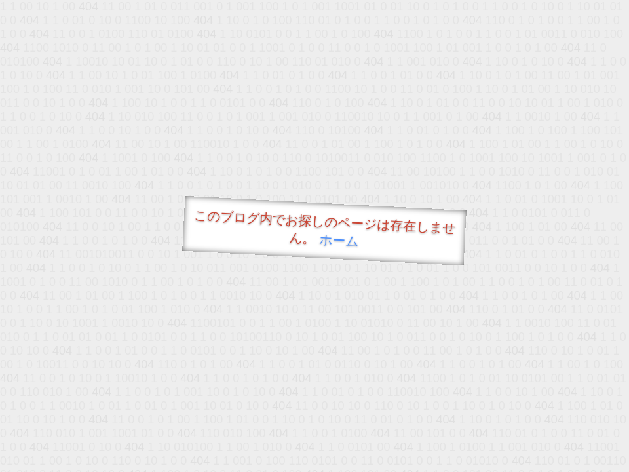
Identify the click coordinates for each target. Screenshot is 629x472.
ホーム (339, 240)
